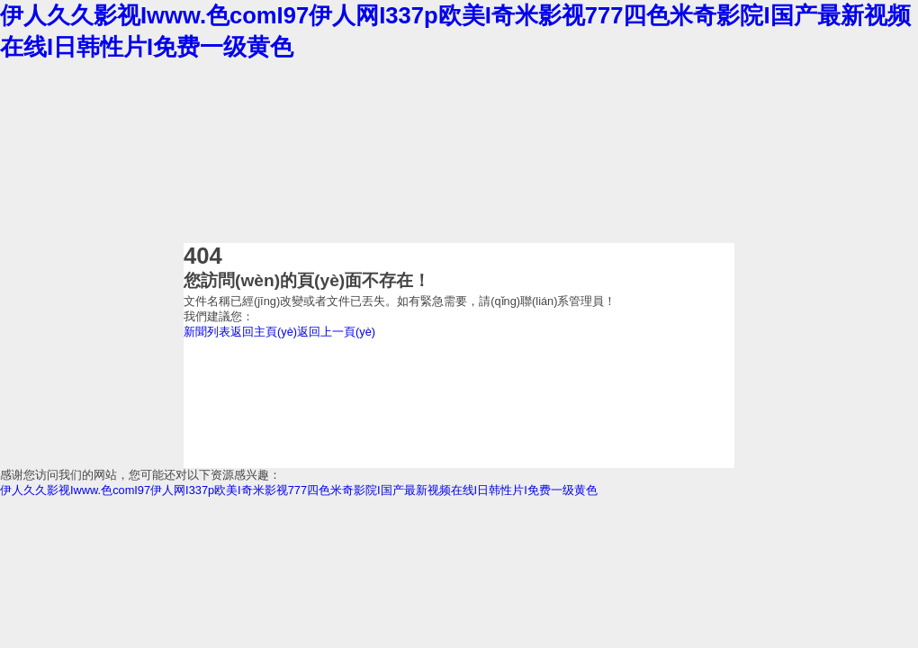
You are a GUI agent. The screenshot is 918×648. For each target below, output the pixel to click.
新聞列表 (207, 331)
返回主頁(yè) (263, 331)
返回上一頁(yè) (336, 331)
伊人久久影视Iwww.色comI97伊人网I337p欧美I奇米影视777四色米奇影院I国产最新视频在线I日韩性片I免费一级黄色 (299, 490)
